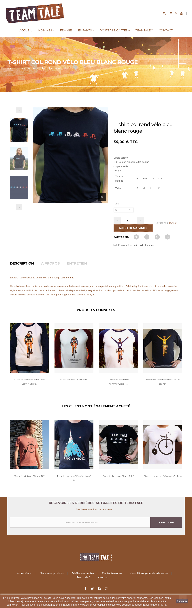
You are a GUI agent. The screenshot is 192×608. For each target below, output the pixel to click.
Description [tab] (22, 263)
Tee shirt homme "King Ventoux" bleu (74, 478)
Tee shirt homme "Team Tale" (118, 476)
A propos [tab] (50, 263)
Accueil (25, 30)
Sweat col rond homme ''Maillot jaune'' (163, 381)
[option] (29, 358)
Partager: (121, 236)
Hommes (45, 30)
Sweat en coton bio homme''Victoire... (118, 381)
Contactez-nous (112, 573)
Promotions (24, 573)
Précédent (19, 207)
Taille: (117, 203)
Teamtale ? (144, 30)
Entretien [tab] (77, 263)
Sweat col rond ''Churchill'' (74, 379)
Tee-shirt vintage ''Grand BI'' (29, 476)
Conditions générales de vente (149, 573)
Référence (161, 222)
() (175, 13)
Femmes (66, 30)
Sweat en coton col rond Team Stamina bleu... (29, 381)
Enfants (85, 30)
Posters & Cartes (113, 30)
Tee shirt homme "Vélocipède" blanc (163, 476)
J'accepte (182, 601)
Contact (166, 30)
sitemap (103, 577)
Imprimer (150, 245)
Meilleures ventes (83, 573)
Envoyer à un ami (127, 245)
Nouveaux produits (52, 573)
